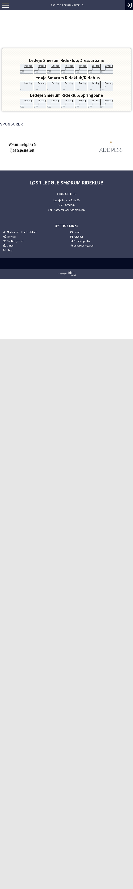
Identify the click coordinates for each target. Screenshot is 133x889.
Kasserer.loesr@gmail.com (70, 210)
